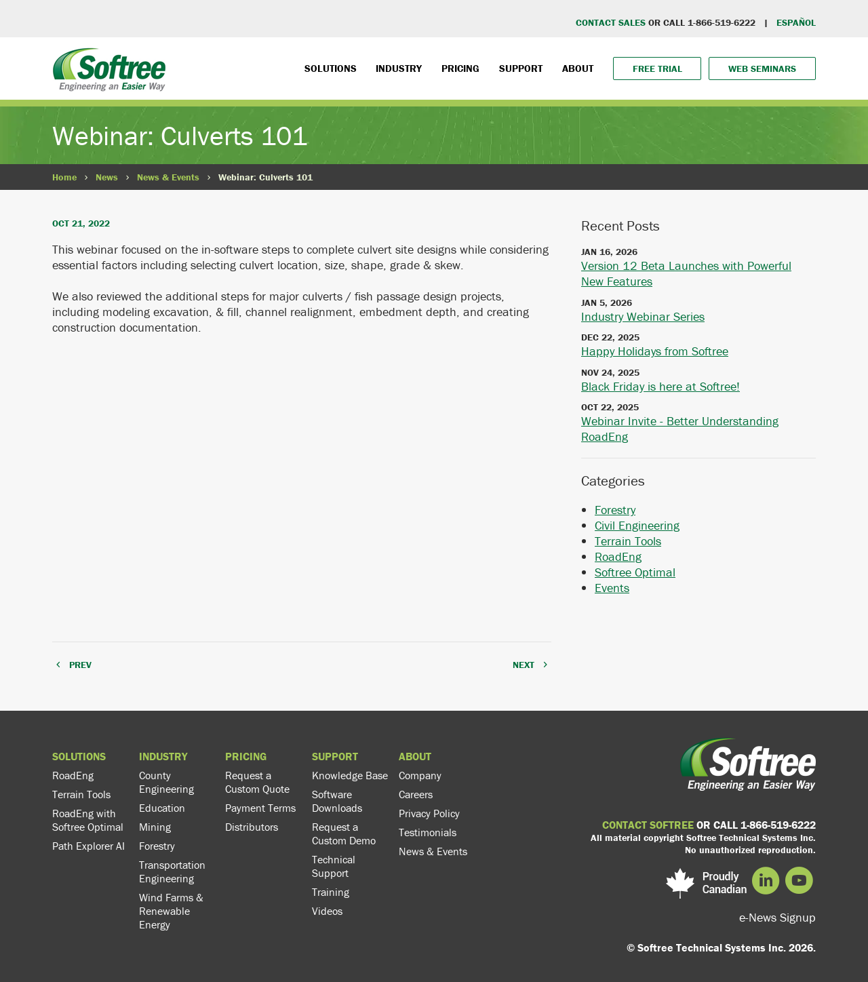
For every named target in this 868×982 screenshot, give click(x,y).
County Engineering (166, 782)
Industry (399, 68)
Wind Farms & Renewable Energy (171, 910)
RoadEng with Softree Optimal (87, 819)
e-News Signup (777, 917)
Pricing (460, 68)
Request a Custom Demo (344, 833)
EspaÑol (796, 22)
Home (64, 177)
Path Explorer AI (88, 845)
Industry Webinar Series (643, 316)
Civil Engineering (637, 525)
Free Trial (657, 68)
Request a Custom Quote (257, 782)
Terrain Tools (628, 541)
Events (612, 587)
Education (162, 807)
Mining (155, 826)
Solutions (330, 68)
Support (520, 68)
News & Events (168, 177)
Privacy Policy (429, 813)
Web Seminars (762, 68)
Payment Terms (260, 807)
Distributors (251, 826)
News (107, 177)
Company (420, 775)
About (577, 68)
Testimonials (427, 832)
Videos (327, 911)
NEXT (523, 665)
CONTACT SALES (611, 22)
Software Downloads (337, 800)
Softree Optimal (635, 572)
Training (330, 892)
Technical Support (333, 866)
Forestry (615, 509)
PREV (80, 665)
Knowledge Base (350, 775)
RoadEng (618, 556)
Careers (416, 794)
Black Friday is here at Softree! (660, 386)
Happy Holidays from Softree (654, 351)
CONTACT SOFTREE (648, 824)
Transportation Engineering (172, 871)
